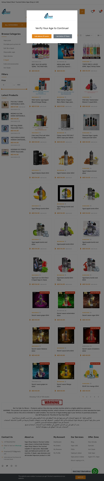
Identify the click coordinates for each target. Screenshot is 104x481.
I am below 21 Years (63, 36)
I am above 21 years (41, 36)
